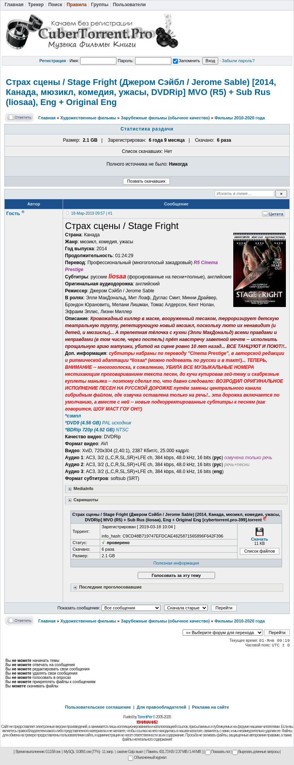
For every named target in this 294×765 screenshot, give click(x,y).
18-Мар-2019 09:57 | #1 (92, 213)
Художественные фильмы (88, 117)
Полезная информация (176, 563)
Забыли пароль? (238, 60)
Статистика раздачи (147, 129)
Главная (47, 117)
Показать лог (217, 752)
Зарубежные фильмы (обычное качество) (165, 117)
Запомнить (186, 60)
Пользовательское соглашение (98, 707)
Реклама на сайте (210, 707)
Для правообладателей (161, 707)
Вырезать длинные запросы (255, 752)
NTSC (96, 430)
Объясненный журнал (147, 757)
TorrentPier (144, 717)
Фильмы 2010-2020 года (239, 117)
